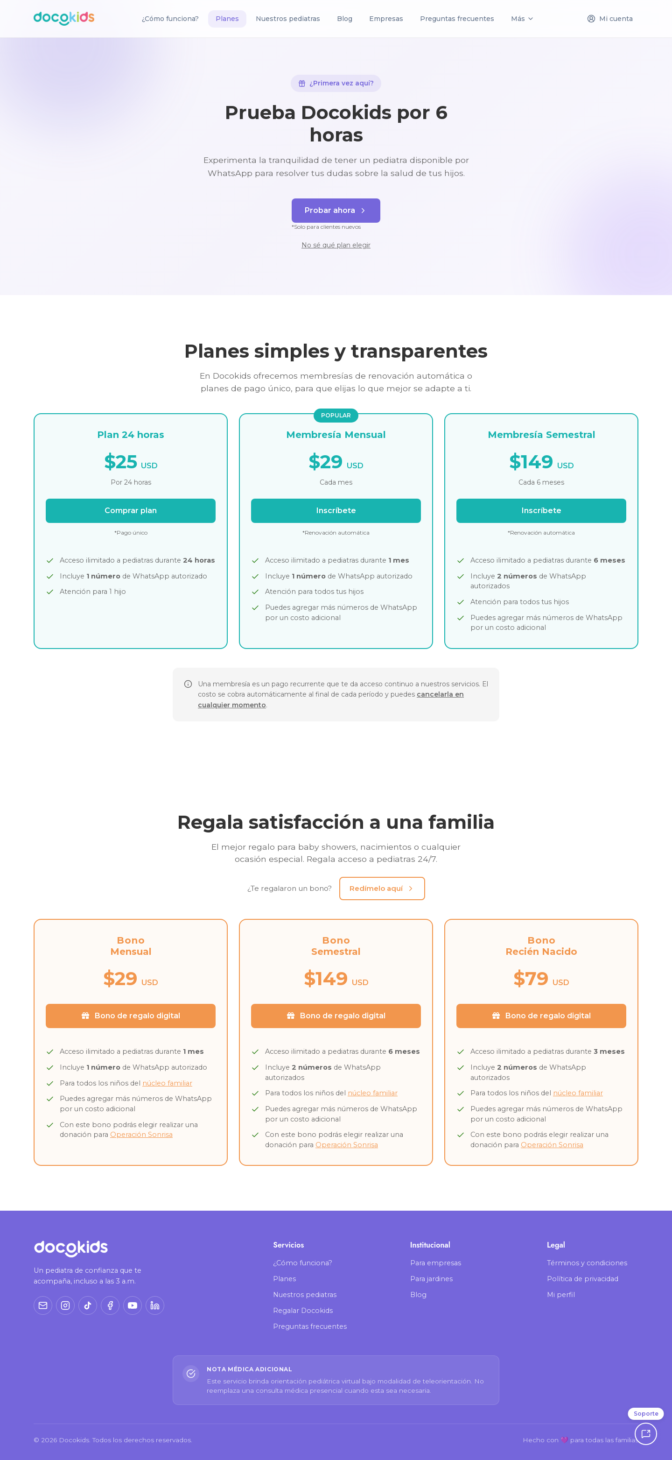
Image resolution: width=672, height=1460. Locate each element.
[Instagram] (65, 1305)
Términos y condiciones (587, 1263)
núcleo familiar (167, 1083)
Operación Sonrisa (141, 1134)
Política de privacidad (582, 1279)
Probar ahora (336, 210)
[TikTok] (87, 1305)
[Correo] (43, 1305)
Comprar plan (131, 510)
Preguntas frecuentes (457, 18)
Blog (344, 18)
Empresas (386, 18)
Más (522, 18)
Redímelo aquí (382, 888)
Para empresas (435, 1263)
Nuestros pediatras (288, 18)
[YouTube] (132, 1305)
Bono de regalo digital (131, 1015)
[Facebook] (110, 1305)
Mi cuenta (610, 18)
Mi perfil (561, 1295)
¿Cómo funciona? (170, 18)
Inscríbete (336, 510)
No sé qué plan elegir (336, 245)
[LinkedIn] (155, 1305)
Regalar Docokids (303, 1310)
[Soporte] (646, 1434)
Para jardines (431, 1279)
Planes (284, 1279)
